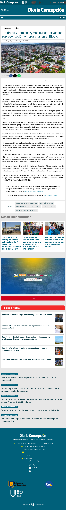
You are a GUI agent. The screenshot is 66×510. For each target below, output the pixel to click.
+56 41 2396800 (48, 443)
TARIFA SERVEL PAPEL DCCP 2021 (34, 452)
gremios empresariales (24, 206)
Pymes (38, 206)
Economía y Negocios (9, 374)
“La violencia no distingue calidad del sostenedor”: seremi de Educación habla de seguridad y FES (11, 243)
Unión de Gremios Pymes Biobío (26, 210)
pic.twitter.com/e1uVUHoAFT (35, 191)
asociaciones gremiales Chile (26, 203)
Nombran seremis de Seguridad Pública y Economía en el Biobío (27, 315)
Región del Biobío (49, 206)
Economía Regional (46, 203)
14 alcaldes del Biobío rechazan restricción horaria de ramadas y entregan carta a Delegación (32, 243)
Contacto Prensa (28, 458)
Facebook (33, 468)
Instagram (33, 465)
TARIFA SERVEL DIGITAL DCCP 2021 (34, 449)
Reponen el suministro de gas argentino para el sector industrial (30, 410)
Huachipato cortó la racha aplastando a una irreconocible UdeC (26, 359)
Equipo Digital (9, 41)
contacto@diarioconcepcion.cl (34, 446)
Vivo (33, 298)
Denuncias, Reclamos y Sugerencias (34, 461)
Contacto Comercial (29, 456)
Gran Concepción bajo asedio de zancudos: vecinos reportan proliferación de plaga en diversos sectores (26, 338)
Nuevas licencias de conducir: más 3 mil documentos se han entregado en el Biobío (54, 242)
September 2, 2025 (50, 196)
